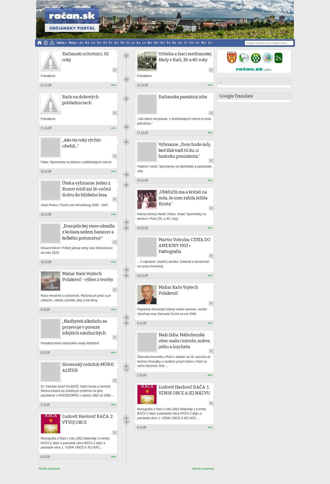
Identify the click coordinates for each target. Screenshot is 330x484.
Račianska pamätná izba (183, 96)
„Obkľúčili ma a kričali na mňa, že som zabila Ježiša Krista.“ (183, 198)
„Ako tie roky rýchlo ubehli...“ (81, 143)
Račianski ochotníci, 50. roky (85, 56)
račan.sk (126, 421)
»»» (113, 85)
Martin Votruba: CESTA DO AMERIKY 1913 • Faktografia (184, 245)
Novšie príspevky (49, 468)
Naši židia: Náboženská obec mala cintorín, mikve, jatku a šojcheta (185, 340)
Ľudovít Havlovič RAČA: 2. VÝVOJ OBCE (88, 419)
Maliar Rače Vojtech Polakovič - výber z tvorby (87, 276)
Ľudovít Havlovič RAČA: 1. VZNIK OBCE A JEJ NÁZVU (184, 390)
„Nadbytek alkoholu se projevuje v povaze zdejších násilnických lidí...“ (84, 330)
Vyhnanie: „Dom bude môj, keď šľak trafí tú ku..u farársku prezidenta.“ (185, 150)
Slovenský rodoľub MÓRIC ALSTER (88, 367)
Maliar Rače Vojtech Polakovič (178, 290)
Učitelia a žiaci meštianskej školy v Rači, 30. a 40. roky (185, 56)
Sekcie (60, 43)
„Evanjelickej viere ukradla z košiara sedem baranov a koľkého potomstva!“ (88, 232)
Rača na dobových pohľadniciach (80, 99)
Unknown (126, 55)
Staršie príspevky (203, 468)
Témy (72, 43)
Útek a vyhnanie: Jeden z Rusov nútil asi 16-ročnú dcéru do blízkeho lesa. (86, 189)
